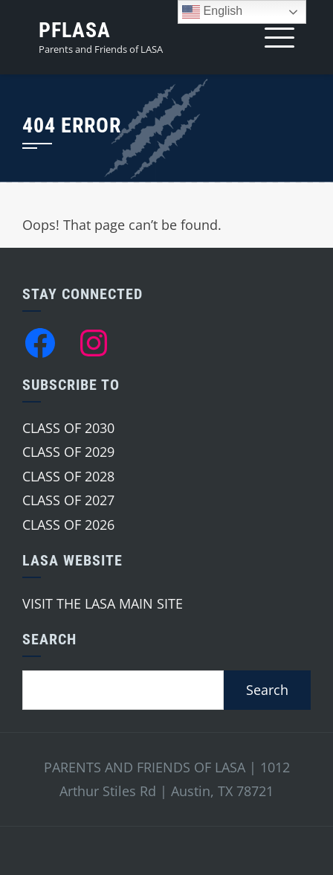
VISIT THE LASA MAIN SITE (102, 603)
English (212, 12)
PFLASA (75, 30)
